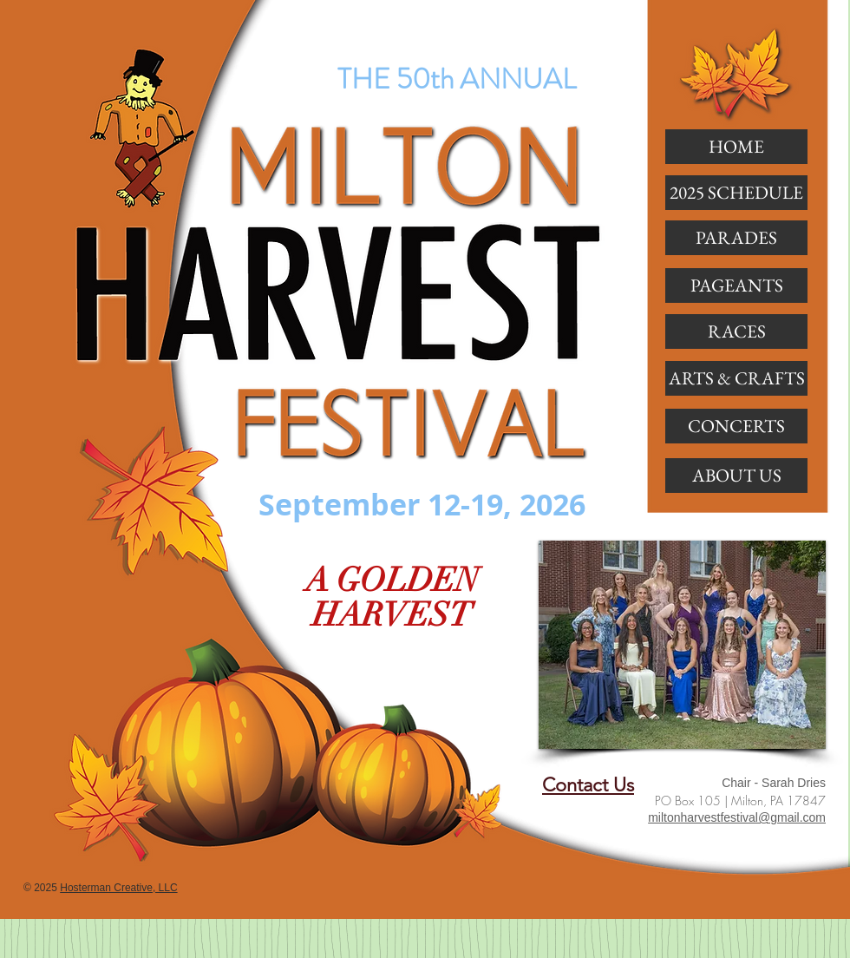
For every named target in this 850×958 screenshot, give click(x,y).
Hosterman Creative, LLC (118, 888)
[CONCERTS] (736, 426)
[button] (736, 237)
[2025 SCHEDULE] (736, 192)
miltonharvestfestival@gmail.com (737, 817)
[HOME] (736, 146)
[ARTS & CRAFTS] (736, 378)
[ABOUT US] (736, 475)
